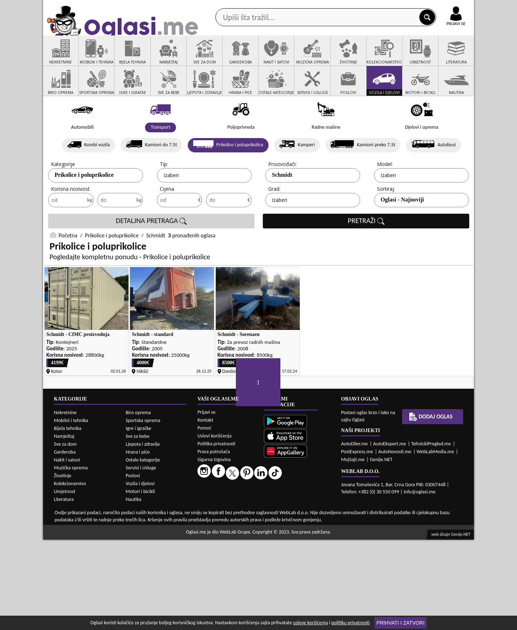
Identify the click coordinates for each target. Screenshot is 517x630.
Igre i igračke (138, 519)
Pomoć (204, 519)
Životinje (62, 566)
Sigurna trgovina (214, 550)
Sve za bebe (137, 527)
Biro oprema (138, 503)
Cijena (167, 216)
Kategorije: (63, 191)
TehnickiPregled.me (431, 534)
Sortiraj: (386, 216)
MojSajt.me (353, 550)
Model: (385, 191)
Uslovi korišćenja (214, 527)
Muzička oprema (71, 558)
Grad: (274, 216)
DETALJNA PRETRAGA (151, 248)
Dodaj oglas (451, 56)
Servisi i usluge (341, 56)
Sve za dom (65, 534)
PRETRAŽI (366, 248)
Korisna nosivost (70, 216)
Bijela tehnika (67, 519)
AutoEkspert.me (389, 534)
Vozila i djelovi (140, 574)
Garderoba (65, 542)
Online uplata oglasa (441, 7)
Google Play (219, 6)
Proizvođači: (282, 191)
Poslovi (133, 566)
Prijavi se (206, 503)
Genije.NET (381, 550)
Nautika (133, 590)
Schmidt (282, 202)
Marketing (352, 7)
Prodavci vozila (208, 56)
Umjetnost (64, 582)
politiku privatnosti (350, 623)
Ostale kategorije (143, 550)
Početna (68, 263)
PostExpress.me (357, 542)
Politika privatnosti (216, 534)
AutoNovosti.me (394, 542)
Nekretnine (65, 503)
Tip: (164, 191)
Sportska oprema (143, 511)
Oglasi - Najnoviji (402, 227)
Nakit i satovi (67, 550)
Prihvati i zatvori (401, 623)
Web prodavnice (150, 56)
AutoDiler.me (354, 534)
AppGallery (309, 7)
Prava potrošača (213, 542)
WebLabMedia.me (435, 542)
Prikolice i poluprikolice (84, 202)
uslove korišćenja (310, 623)
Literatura (64, 590)
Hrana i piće (138, 542)
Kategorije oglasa (89, 56)
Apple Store (265, 6)
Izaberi (171, 202)
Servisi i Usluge (141, 558)
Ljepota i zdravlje (143, 534)
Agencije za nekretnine (275, 56)
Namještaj (64, 527)
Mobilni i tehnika (71, 511)
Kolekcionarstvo (70, 574)
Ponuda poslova (398, 56)
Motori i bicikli (140, 582)
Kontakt (391, 6)
